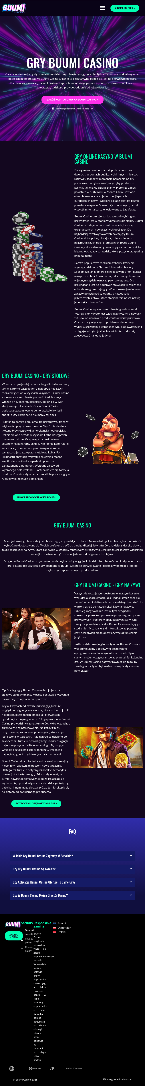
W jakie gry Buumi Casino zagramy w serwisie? (43, 855)
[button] (72, 856)
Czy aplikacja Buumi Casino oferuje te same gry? (44, 882)
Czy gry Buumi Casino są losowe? (34, 869)
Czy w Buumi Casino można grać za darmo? (40, 895)
